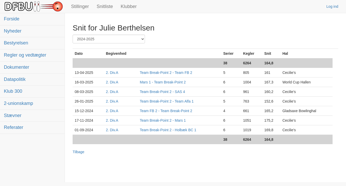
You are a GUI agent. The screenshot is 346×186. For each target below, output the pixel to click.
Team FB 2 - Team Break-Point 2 (166, 111)
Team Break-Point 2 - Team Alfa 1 (167, 101)
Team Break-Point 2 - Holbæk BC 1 (168, 130)
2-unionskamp (18, 103)
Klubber (129, 6)
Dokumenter (16, 67)
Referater (13, 127)
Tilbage (78, 152)
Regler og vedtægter (25, 55)
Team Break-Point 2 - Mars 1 (163, 120)
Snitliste (105, 6)
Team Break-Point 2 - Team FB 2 (166, 73)
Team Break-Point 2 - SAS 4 (162, 92)
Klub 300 (13, 91)
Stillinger (80, 6)
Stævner (12, 115)
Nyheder (12, 31)
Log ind (332, 6)
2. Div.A (112, 73)
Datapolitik (15, 79)
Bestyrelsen (16, 42)
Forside (11, 18)
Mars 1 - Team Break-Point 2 (163, 82)
